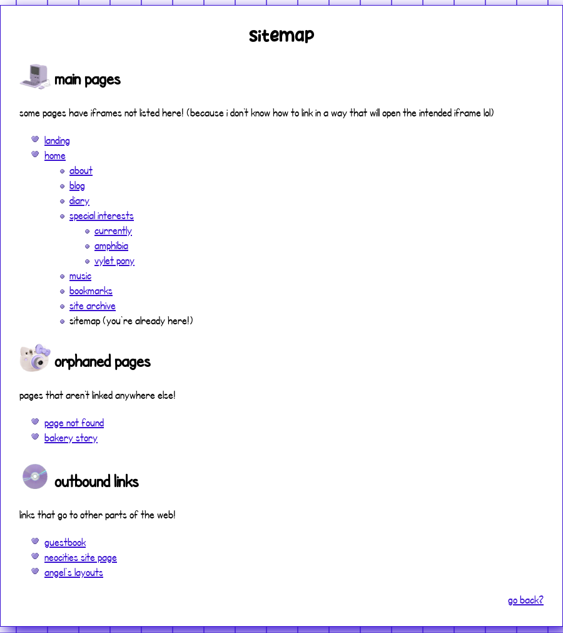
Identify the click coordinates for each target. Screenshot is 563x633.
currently (113, 230)
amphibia (111, 245)
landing (57, 140)
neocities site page (80, 557)
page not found (74, 422)
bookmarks (91, 290)
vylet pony (114, 260)
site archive (92, 305)
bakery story (71, 437)
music (80, 275)
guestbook (65, 542)
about (81, 170)
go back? (526, 599)
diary (79, 200)
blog (77, 185)
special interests (101, 215)
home (55, 155)
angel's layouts (73, 572)
